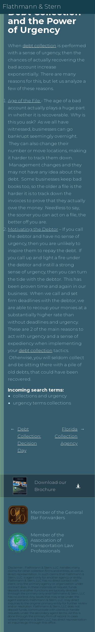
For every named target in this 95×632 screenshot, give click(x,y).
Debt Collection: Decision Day (29, 439)
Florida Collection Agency (66, 436)
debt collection (39, 45)
